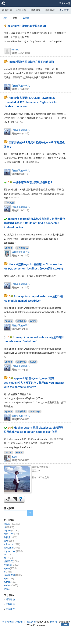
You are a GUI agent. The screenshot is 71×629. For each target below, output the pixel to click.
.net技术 (12, 523)
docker (8, 452)
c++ (9, 558)
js (8, 571)
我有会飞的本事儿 (21, 85)
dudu (14, 456)
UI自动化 (21, 321)
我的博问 (36, 10)
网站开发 (12, 534)
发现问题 (10, 604)
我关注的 (21, 10)
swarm (19, 452)
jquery (10, 568)
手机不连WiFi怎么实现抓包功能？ (33, 182)
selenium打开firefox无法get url (27, 25)
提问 (5, 18)
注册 (68, 3)
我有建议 (10, 609)
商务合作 (31, 622)
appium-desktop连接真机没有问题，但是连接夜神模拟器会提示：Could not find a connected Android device (34, 223)
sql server (12, 544)
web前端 (11, 565)
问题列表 (7, 10)
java (9, 541)
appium (8, 247)
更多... (7, 589)
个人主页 (64, 10)
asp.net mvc (13, 551)
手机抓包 (9, 202)
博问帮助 (10, 599)
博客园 (53, 622)
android (11, 585)
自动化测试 (22, 247)
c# (9, 527)
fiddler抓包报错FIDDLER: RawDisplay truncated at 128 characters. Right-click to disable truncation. (30, 102)
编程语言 (12, 561)
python (33, 321)
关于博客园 (8, 622)
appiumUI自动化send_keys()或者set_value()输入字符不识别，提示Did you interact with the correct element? (34, 382)
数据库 (10, 537)
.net (9, 554)
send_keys (35, 411)
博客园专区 (13, 575)
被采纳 (26, 18)
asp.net (11, 530)
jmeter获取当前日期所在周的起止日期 (31, 61)
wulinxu (15, 49)
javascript (12, 547)
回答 (15, 18)
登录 (61, 3)
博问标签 (50, 10)
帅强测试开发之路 (21, 252)
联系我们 (20, 622)
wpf (9, 578)
